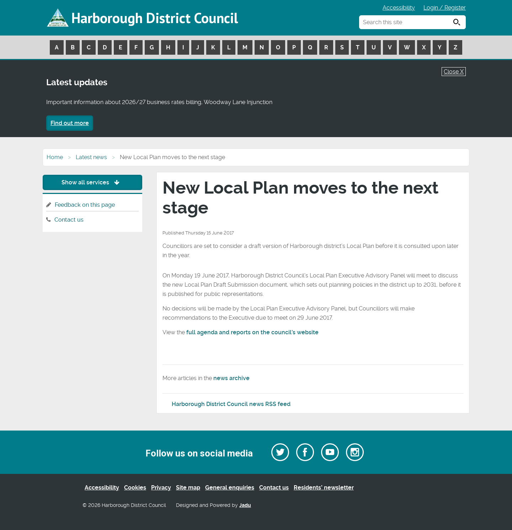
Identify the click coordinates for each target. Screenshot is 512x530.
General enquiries (229, 487)
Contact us (69, 219)
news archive (231, 378)
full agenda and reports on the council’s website (252, 332)
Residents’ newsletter (324, 487)
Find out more (69, 123)
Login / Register (444, 7)
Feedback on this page (85, 204)
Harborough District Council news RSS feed (231, 404)
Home (55, 157)
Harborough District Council (154, 18)
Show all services (92, 182)
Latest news (91, 157)
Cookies (135, 487)
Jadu (245, 505)
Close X (454, 71)
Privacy (161, 487)
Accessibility (399, 7)
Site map (188, 487)
